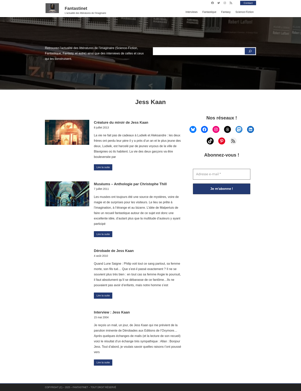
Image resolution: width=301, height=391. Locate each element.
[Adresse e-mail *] (221, 174)
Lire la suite (103, 167)
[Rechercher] (250, 51)
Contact (248, 2)
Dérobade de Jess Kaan (114, 251)
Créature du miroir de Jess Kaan (121, 122)
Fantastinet (76, 8)
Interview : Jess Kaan (112, 313)
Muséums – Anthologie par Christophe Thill (130, 184)
